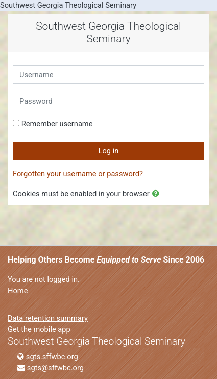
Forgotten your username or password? (78, 173)
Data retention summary (48, 318)
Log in (109, 150)
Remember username (57, 123)
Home (18, 290)
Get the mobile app (39, 329)
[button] (157, 194)
